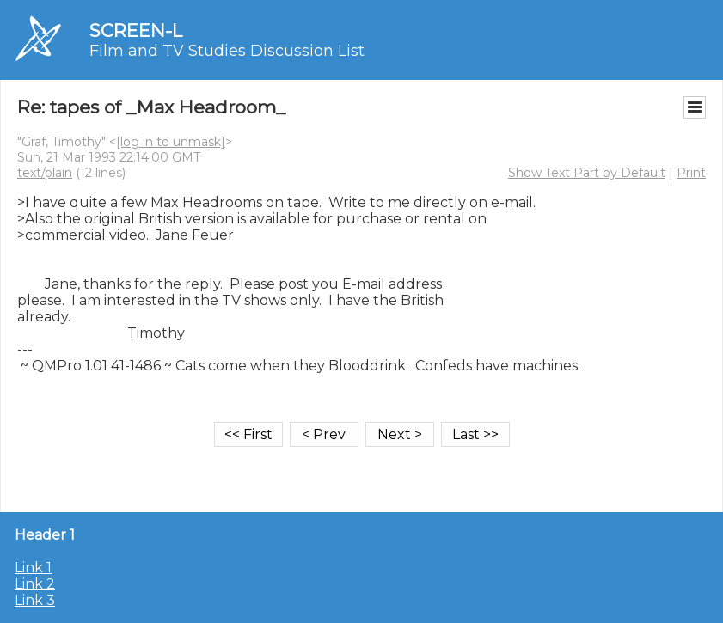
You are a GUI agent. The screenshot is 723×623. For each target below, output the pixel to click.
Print (691, 172)
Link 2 (35, 584)
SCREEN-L (135, 30)
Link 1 (33, 567)
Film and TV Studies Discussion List (227, 50)
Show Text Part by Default (586, 172)
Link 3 (35, 600)
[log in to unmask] (170, 142)
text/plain (44, 172)
